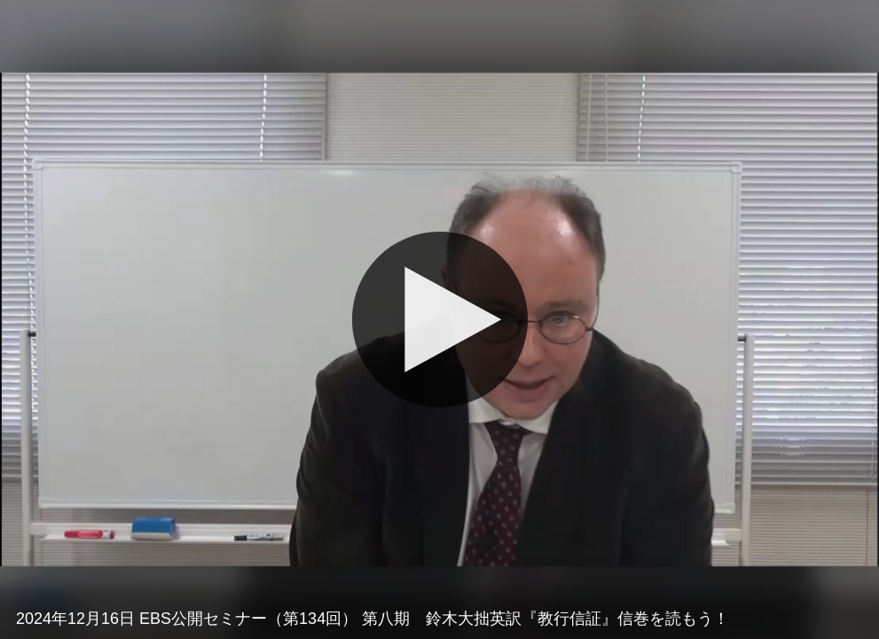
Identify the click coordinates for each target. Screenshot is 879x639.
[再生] (439, 319)
